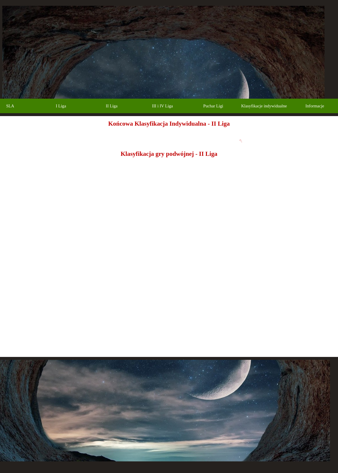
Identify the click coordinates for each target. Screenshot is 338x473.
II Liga (112, 106)
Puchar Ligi (213, 106)
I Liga (61, 106)
